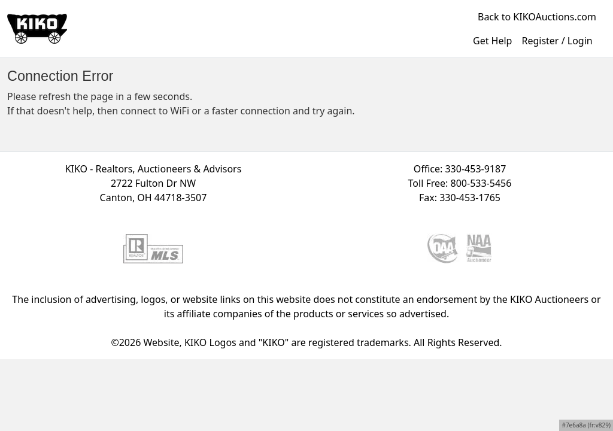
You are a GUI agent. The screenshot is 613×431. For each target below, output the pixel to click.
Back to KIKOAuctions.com (537, 16)
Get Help (492, 40)
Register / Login (556, 40)
